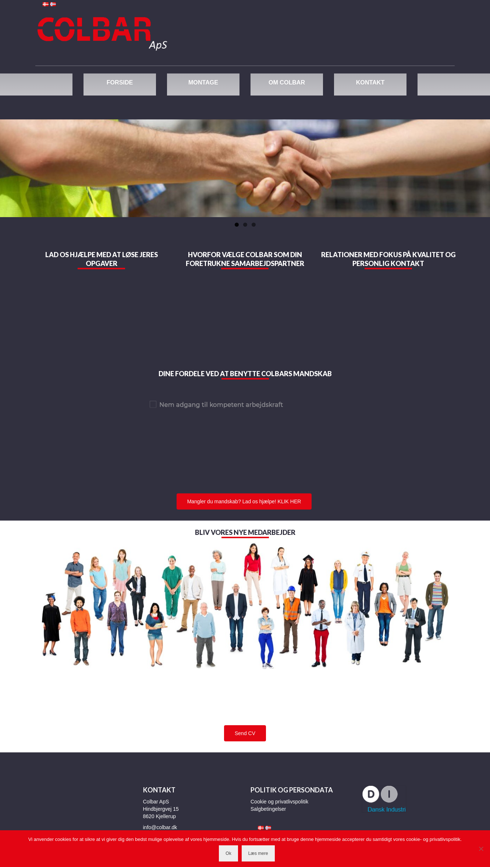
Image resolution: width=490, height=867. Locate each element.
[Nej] (480, 848)
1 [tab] (237, 225)
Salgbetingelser (268, 809)
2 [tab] (245, 225)
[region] (245, 168)
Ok (228, 853)
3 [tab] (254, 225)
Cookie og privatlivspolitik (279, 802)
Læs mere (258, 853)
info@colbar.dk (160, 827)
